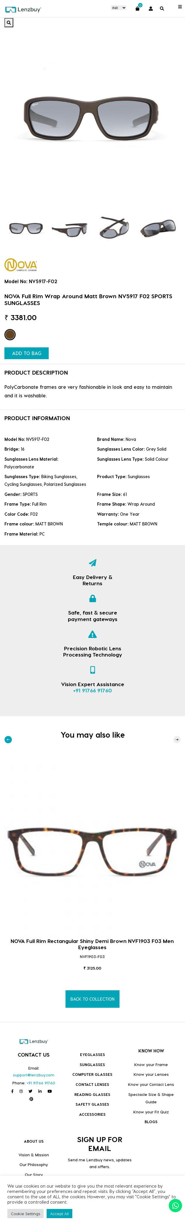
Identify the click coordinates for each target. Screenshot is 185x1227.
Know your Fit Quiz (151, 1112)
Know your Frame (151, 1064)
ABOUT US (34, 1141)
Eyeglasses (92, 1054)
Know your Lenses (151, 1074)
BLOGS (151, 1121)
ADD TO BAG (26, 353)
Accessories (92, 1114)
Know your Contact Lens (151, 1084)
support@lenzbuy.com (33, 1075)
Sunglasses (92, 1064)
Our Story (34, 1174)
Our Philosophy (33, 1164)
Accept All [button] (59, 1213)
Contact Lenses (92, 1084)
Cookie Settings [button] (25, 1213)
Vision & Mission (34, 1154)
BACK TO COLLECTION (92, 999)
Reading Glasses (92, 1094)
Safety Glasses (92, 1104)
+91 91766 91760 (92, 690)
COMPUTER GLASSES (92, 1074)
